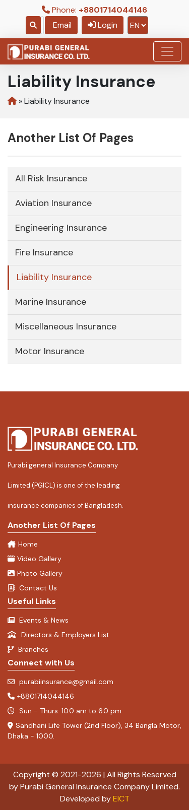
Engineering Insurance (61, 228)
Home (23, 544)
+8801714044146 (41, 696)
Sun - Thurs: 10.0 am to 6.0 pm (64, 710)
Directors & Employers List (58, 634)
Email (61, 25)
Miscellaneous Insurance (65, 326)
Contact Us (32, 587)
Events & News (38, 620)
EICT (121, 798)
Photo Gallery (35, 573)
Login (102, 25)
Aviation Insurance (53, 203)
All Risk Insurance (51, 178)
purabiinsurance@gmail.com (60, 681)
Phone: (94, 10)
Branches (28, 649)
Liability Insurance (54, 277)
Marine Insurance (50, 302)
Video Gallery (34, 558)
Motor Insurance (49, 351)
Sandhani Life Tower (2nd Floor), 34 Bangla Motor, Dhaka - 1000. (94, 730)
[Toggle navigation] (167, 51)
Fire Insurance (44, 252)
